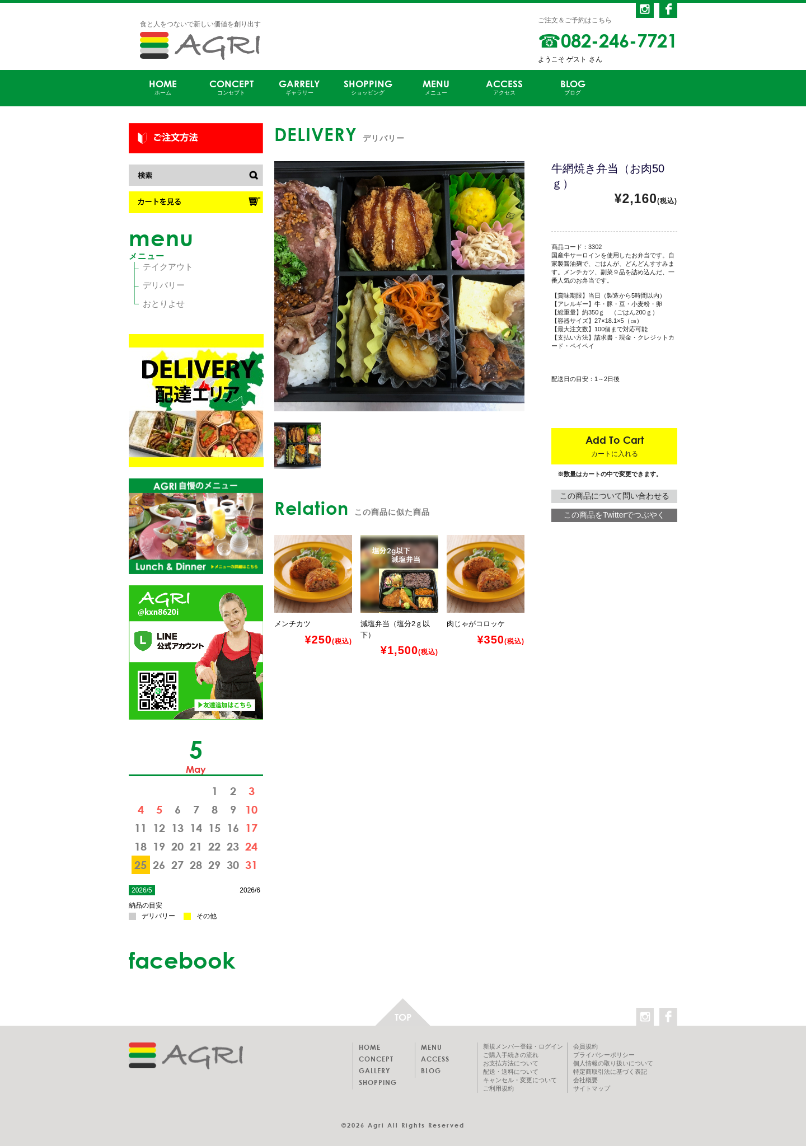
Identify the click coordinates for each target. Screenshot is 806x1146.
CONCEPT (231, 87)
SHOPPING (368, 87)
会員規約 (585, 1046)
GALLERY (374, 1070)
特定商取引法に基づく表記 (610, 1071)
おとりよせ (164, 303)
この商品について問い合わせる (614, 495)
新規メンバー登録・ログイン (523, 1046)
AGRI (200, 46)
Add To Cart (614, 446)
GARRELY (299, 87)
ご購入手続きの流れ (510, 1054)
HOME (163, 87)
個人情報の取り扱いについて (613, 1063)
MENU (436, 87)
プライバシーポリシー (604, 1054)
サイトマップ (591, 1088)
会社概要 (585, 1080)
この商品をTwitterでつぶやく (614, 514)
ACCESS (504, 87)
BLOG (572, 87)
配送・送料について (510, 1071)
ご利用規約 (498, 1088)
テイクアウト (168, 266)
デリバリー (164, 285)
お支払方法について (510, 1063)
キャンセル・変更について (520, 1080)
